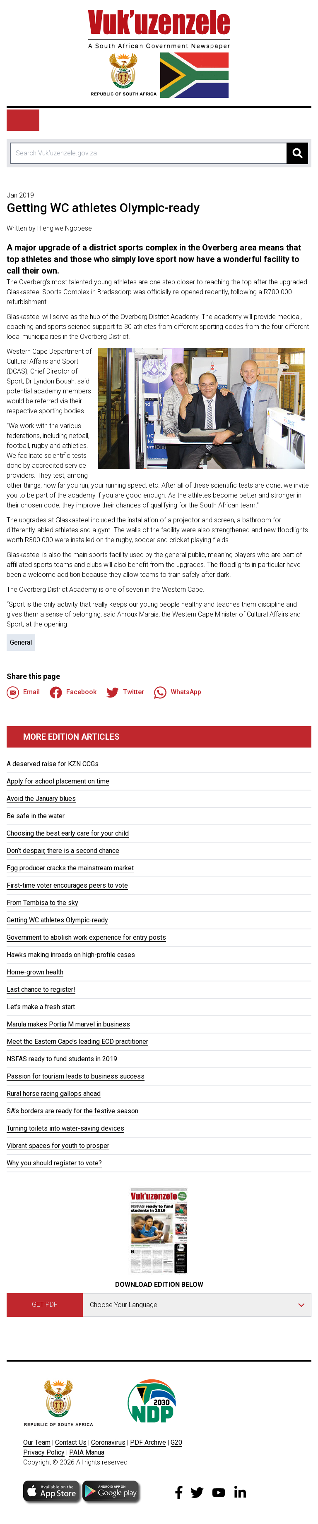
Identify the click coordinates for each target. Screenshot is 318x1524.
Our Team (37, 1442)
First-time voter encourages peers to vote (67, 885)
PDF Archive (148, 1442)
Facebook (73, 692)
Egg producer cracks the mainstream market (70, 868)
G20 (176, 1442)
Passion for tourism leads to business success (76, 1076)
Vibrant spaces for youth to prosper (58, 1146)
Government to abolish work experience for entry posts (86, 937)
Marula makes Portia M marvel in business (68, 1024)
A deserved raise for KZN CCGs (53, 764)
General (21, 642)
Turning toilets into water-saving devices (65, 1128)
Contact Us (71, 1442)
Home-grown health (35, 972)
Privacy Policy (44, 1452)
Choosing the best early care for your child (68, 833)
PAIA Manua (86, 1452)
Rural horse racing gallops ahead (54, 1094)
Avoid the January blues (41, 798)
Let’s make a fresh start (42, 1007)
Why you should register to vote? (54, 1163)
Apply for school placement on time (58, 781)
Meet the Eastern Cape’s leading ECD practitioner (77, 1041)
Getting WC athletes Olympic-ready (57, 920)
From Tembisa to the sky (42, 903)
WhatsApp (177, 693)
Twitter (125, 692)
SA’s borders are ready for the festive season (72, 1111)
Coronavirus (108, 1442)
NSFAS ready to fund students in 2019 (62, 1059)
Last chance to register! (41, 989)
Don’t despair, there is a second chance (63, 851)
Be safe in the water (36, 816)
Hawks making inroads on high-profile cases (71, 955)
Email (23, 692)
